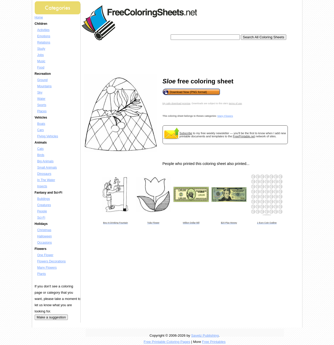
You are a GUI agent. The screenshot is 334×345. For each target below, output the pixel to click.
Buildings (43, 199)
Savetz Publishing (205, 335)
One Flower (45, 255)
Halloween (44, 236)
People (42, 211)
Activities (43, 30)
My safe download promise (176, 103)
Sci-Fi (41, 217)
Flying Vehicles (47, 136)
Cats (40, 149)
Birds (40, 155)
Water (41, 99)
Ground (42, 80)
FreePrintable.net (244, 136)
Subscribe (186, 133)
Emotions (43, 36)
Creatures (44, 205)
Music (41, 61)
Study (41, 49)
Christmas (44, 230)
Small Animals (47, 167)
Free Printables (213, 342)
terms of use (235, 103)
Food (40, 67)
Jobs (40, 55)
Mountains (44, 86)
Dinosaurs (44, 174)
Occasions (44, 242)
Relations (43, 42)
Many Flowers (47, 267)
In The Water (46, 180)
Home (39, 17)
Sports (41, 105)
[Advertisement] (179, 57)
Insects (42, 186)
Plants (41, 274)
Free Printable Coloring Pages (167, 342)
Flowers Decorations (51, 261)
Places (42, 111)
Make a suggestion (51, 317)
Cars (40, 130)
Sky (40, 92)
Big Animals (45, 161)
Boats (41, 124)
